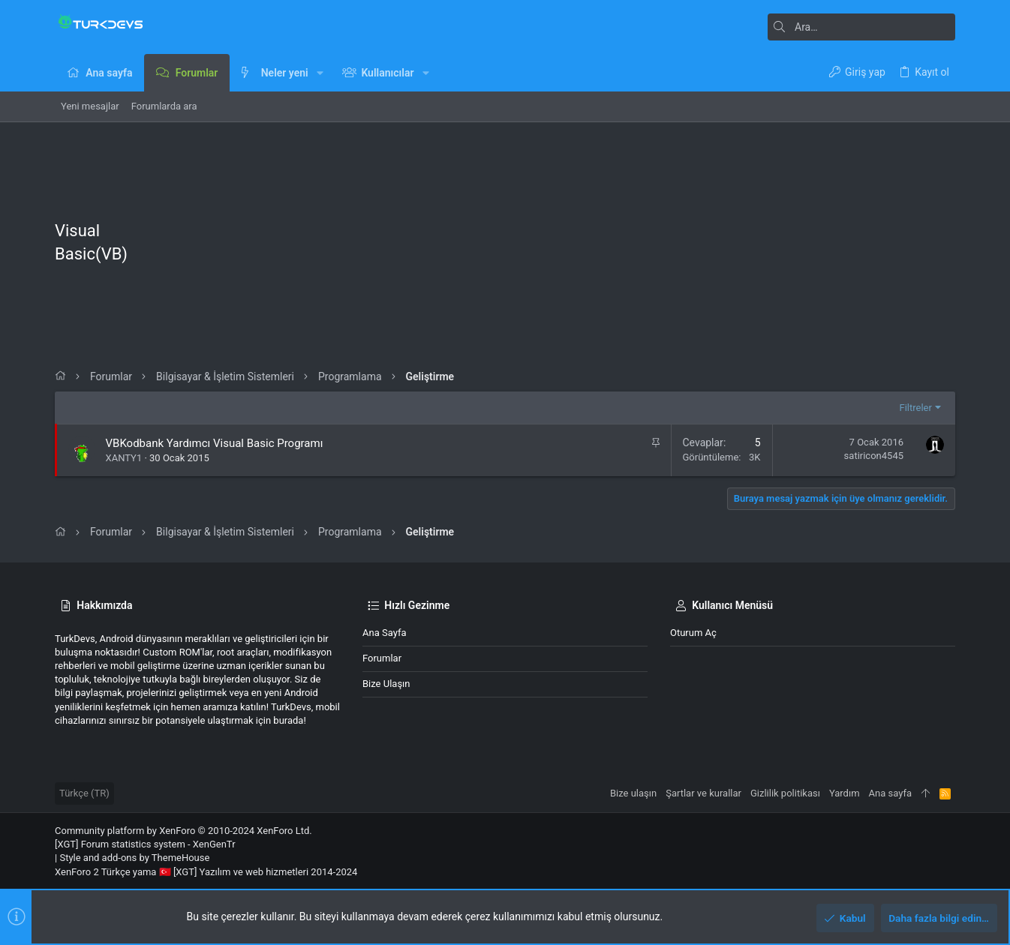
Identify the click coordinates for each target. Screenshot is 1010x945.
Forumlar (381, 658)
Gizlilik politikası (785, 793)
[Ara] (861, 27)
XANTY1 (124, 458)
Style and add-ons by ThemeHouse (134, 857)
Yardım (844, 793)
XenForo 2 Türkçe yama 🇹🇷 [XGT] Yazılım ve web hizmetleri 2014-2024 (206, 872)
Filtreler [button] (916, 407)
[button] (320, 73)
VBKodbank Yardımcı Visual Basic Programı (214, 443)
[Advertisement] (560, 246)
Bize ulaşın (386, 683)
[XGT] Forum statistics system (145, 844)
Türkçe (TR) (84, 793)
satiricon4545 (873, 455)
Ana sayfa (384, 632)
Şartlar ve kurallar (703, 793)
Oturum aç (693, 632)
